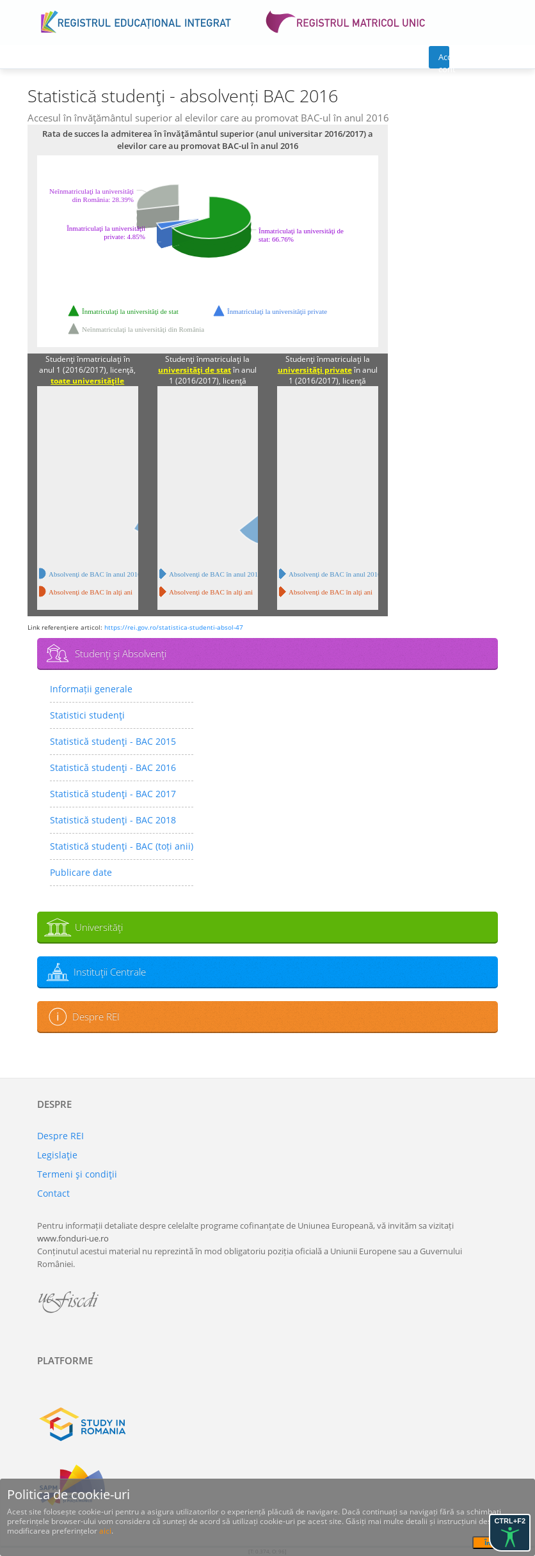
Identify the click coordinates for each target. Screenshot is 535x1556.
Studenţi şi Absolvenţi (120, 653)
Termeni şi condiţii (77, 1174)
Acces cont (443, 59)
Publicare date (81, 872)
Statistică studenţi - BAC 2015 (113, 741)
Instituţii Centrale (110, 971)
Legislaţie (57, 1155)
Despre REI (96, 1016)
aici (105, 1530)
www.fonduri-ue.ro (73, 1238)
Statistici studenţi (87, 715)
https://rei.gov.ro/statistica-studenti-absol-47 (173, 627)
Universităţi (99, 927)
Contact (53, 1193)
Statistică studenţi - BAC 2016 (113, 767)
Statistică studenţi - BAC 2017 (113, 794)
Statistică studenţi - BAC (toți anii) (121, 846)
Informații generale (91, 689)
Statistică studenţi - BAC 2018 (113, 820)
